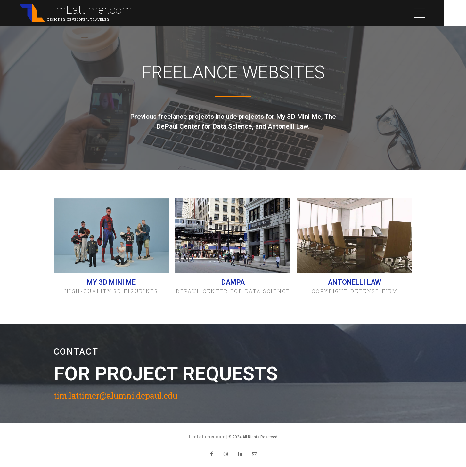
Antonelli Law (354, 282)
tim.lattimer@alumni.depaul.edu (115, 396)
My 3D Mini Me (111, 282)
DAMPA (233, 282)
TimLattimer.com (89, 10)
